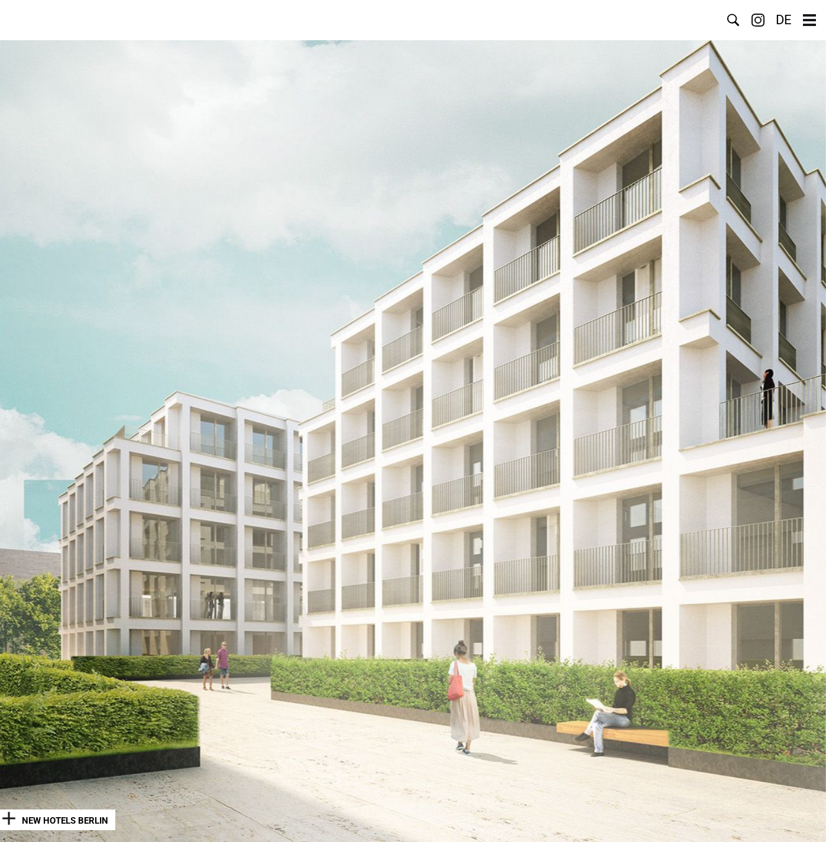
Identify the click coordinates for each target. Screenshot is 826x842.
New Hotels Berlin (65, 820)
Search (733, 20)
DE (784, 20)
